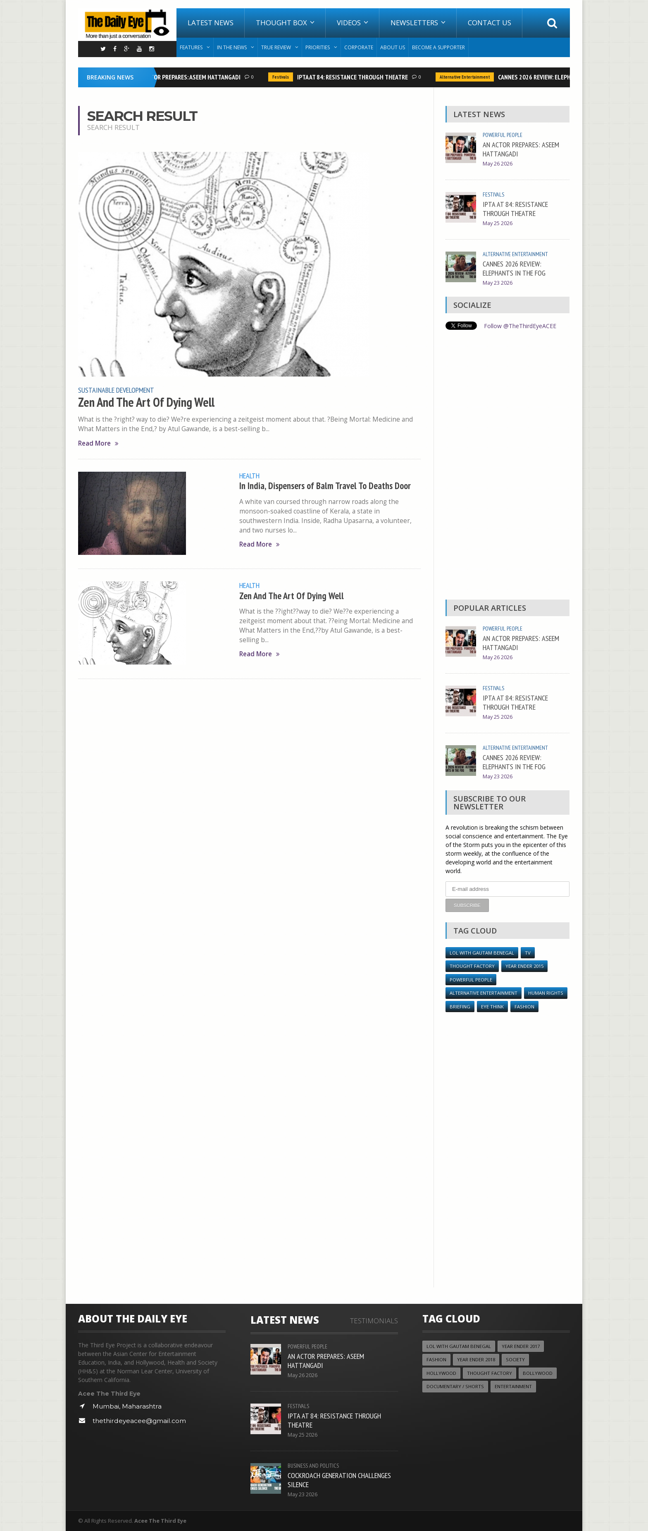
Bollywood (538, 1373)
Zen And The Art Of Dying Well (146, 402)
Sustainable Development (116, 390)
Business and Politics (313, 1465)
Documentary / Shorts (455, 1386)
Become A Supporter (438, 47)
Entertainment (513, 1386)
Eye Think (492, 1006)
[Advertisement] (507, 467)
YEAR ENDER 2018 (476, 1359)
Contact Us (489, 22)
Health (249, 475)
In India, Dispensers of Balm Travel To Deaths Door (325, 486)
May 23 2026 (497, 282)
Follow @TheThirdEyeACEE (520, 326)
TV (528, 952)
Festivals (282, 77)
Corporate (358, 47)
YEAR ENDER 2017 (521, 1346)
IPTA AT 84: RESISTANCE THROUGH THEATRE (354, 77)
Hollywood (441, 1373)
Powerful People (502, 135)
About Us (392, 47)
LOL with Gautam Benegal (482, 952)
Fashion (524, 1006)
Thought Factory (472, 965)
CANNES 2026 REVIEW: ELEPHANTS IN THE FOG (558, 77)
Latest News (210, 22)
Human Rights (545, 992)
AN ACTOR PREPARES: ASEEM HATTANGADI (190, 77)
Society (515, 1359)
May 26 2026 (497, 163)
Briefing (460, 1006)
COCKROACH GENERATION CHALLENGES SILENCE (339, 1479)
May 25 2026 (497, 223)
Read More (98, 443)
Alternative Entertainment (467, 77)
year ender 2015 (524, 965)
